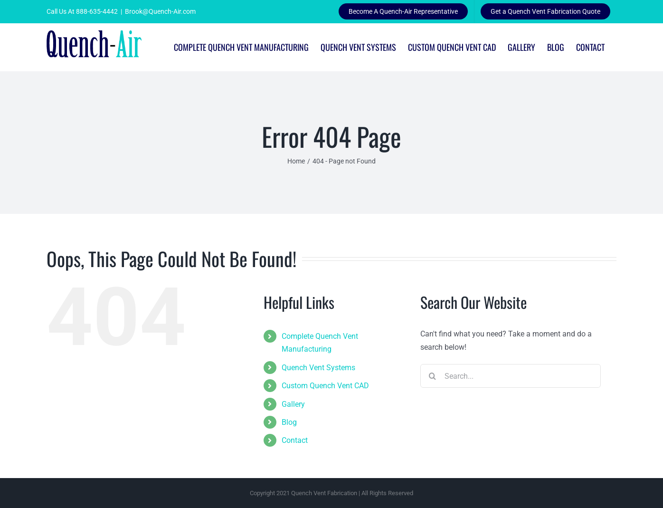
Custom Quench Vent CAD (325, 385)
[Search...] (510, 376)
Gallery (293, 404)
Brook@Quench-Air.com (160, 11)
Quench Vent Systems (318, 367)
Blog (289, 422)
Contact (295, 440)
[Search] (432, 376)
